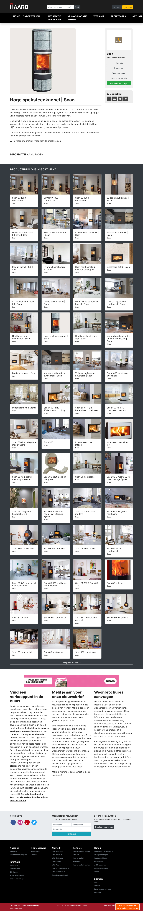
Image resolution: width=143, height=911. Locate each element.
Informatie (118, 63)
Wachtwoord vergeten (18, 855)
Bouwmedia (34, 905)
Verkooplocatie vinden (77, 18)
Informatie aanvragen (54, 18)
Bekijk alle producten (72, 663)
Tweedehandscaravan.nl (103, 851)
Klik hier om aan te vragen (127, 906)
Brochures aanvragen (119, 83)
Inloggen (13, 851)
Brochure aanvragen (104, 827)
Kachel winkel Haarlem (81, 865)
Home (16, 16)
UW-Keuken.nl (57, 858)
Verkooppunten (118, 73)
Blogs (96, 882)
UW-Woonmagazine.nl (60, 868)
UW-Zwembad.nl (58, 872)
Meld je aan (71, 834)
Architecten (118, 16)
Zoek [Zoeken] (77, 7)
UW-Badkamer (57, 851)
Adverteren (35, 851)
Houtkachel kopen (101, 858)
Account (117, 7)
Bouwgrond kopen (101, 855)
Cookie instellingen (17, 879)
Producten (118, 68)
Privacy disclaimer (17, 875)
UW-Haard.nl (57, 855)
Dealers (97, 886)
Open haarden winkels (102, 889)
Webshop (98, 16)
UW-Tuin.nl (56, 861)
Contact (34, 855)
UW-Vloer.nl (56, 865)
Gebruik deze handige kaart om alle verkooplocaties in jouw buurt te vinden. (29, 797)
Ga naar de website (119, 78)
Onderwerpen (31, 16)
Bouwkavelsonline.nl (60, 875)
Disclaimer (14, 872)
